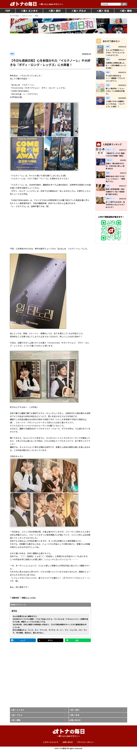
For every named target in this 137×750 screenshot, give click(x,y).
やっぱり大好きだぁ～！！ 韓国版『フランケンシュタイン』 (115, 78)
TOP (7, 10)
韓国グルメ (110, 198)
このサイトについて (50, 742)
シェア (22, 640)
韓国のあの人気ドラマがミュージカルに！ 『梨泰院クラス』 (115, 179)
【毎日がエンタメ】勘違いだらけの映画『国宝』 (115, 154)
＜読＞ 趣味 (15, 720)
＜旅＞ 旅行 (74, 709)
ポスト (50, 640)
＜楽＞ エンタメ (17, 709)
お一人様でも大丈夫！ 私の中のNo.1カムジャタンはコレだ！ (115, 204)
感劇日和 (15, 597)
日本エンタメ (110, 150)
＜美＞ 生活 (74, 715)
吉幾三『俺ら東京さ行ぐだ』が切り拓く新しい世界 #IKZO (115, 166)
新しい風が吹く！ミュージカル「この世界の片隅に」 (115, 91)
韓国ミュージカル (29, 597)
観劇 (12, 53)
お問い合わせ (75, 720)
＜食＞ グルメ (16, 715)
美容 (107, 186)
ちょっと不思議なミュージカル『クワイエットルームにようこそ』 (115, 52)
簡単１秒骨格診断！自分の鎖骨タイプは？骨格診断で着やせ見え (115, 191)
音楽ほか (109, 160)
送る (77, 640)
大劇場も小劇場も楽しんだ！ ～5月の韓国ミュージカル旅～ (116, 65)
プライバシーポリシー (85, 742)
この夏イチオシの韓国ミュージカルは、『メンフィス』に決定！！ (115, 104)
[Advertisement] (50, 43)
